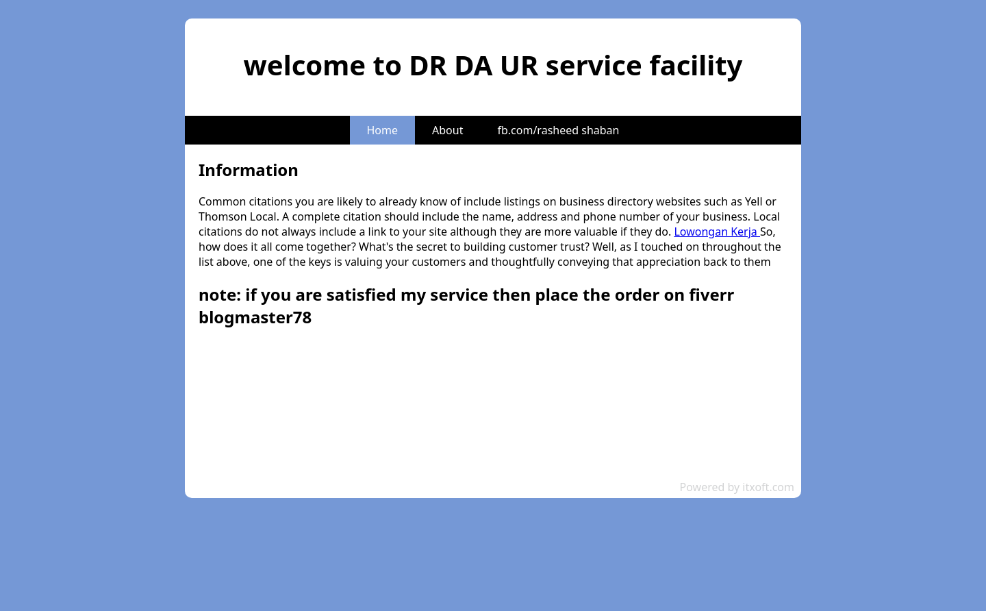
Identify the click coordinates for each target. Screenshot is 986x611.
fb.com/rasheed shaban (558, 130)
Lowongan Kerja (717, 231)
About (447, 130)
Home (383, 130)
